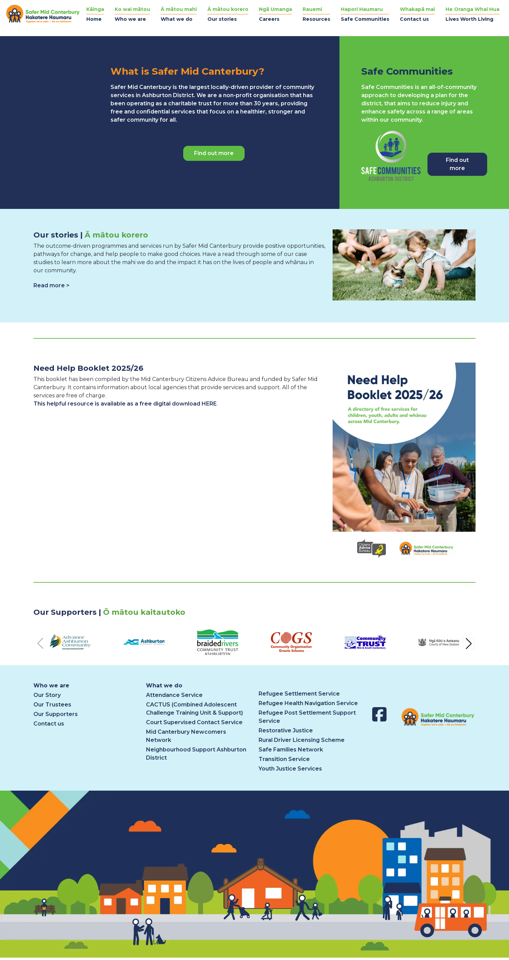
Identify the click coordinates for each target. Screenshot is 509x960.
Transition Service (284, 759)
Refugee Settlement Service (299, 693)
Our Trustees (52, 704)
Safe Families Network (291, 749)
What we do (164, 685)
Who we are (51, 685)
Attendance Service (174, 695)
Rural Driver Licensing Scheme (302, 740)
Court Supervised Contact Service (194, 722)
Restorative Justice (286, 730)
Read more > (51, 285)
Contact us (48, 723)
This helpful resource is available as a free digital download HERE (125, 403)
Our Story (47, 695)
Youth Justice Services (290, 768)
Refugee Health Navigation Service (308, 703)
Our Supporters (55, 714)
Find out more (214, 153)
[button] (132, 14)
